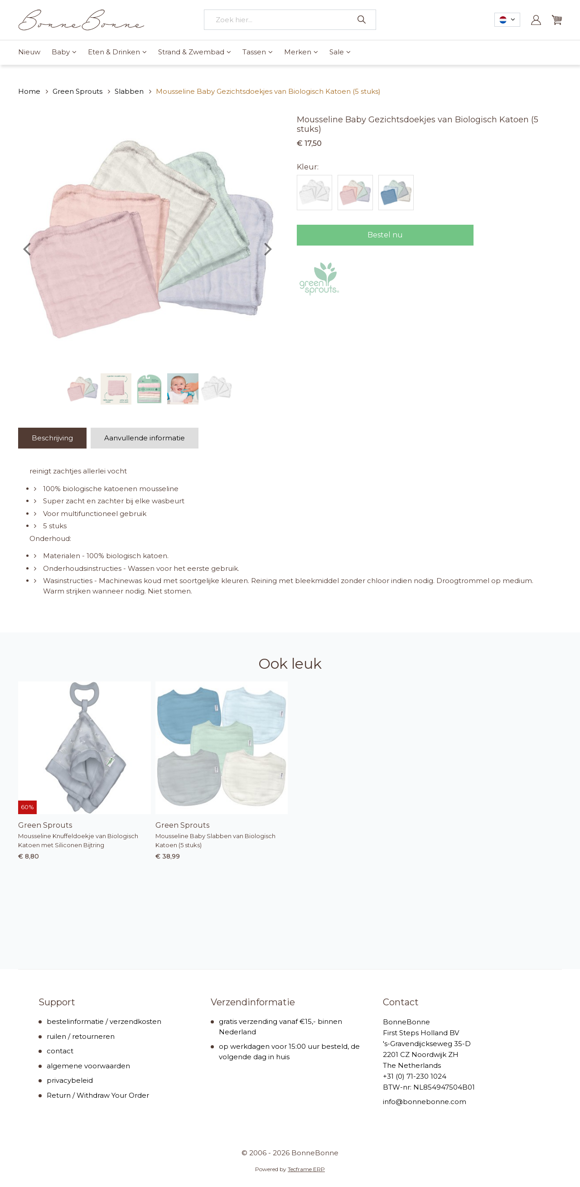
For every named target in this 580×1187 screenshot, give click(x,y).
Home (29, 91)
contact (60, 1051)
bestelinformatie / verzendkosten (104, 1021)
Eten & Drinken (114, 52)
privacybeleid (70, 1080)
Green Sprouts (77, 91)
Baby (61, 52)
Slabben (129, 91)
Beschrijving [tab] (52, 438)
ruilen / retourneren (81, 1036)
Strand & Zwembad (191, 52)
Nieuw (29, 52)
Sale (336, 52)
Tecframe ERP (306, 1169)
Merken (297, 52)
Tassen (254, 52)
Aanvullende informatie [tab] (144, 438)
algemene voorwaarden (88, 1066)
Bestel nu (385, 235)
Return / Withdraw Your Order (98, 1095)
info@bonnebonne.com (424, 1101)
